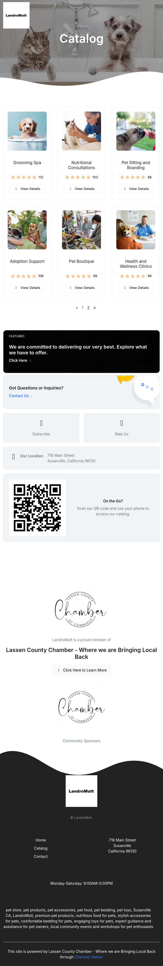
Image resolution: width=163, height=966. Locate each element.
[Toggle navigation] (155, 15)
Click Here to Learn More (81, 670)
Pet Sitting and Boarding (136, 165)
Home (41, 840)
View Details (27, 189)
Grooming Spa (27, 162)
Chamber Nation (89, 957)
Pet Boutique (81, 261)
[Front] (17, 15)
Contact (41, 856)
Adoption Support (27, 261)
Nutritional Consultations (81, 165)
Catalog (40, 848)
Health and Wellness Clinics (136, 264)
